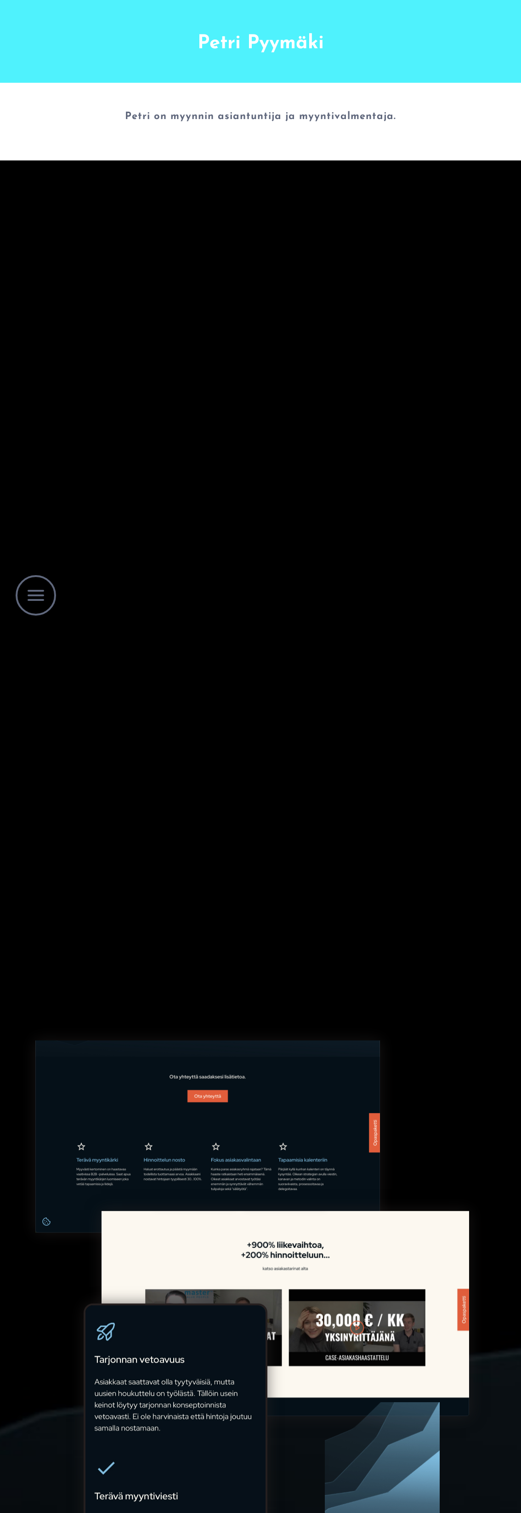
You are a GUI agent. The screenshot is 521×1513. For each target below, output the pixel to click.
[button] (35, 595)
